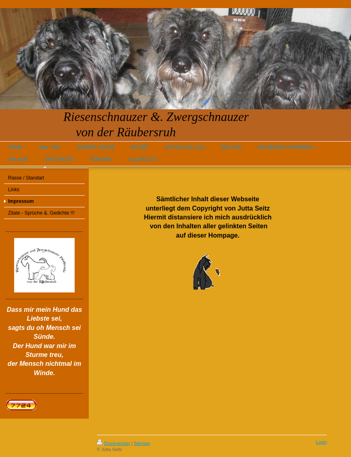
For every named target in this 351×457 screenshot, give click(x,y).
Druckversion (113, 443)
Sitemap (142, 443)
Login (321, 442)
